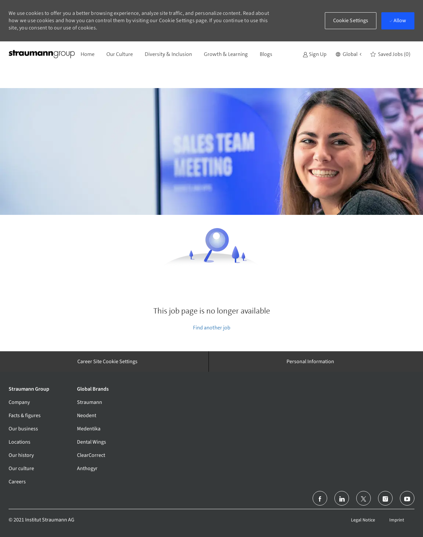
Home (88, 54)
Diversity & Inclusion (168, 54)
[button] (348, 54)
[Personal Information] (310, 361)
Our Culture (119, 54)
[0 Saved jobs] (390, 54)
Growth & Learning (226, 54)
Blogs (266, 54)
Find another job (211, 327)
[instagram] (385, 498)
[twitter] (363, 498)
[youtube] (407, 498)
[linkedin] (341, 498)
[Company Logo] (42, 54)
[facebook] (320, 498)
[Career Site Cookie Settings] (107, 361)
